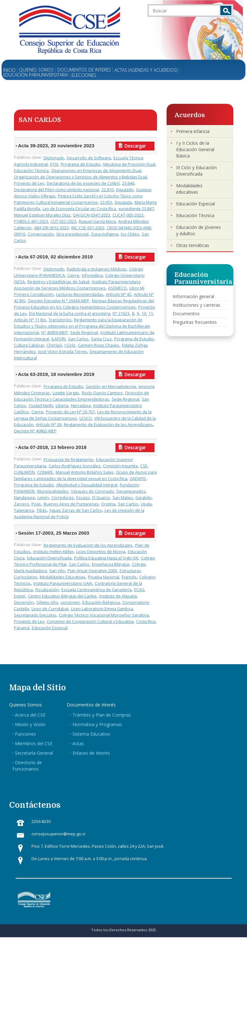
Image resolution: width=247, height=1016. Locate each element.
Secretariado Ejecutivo (35, 615)
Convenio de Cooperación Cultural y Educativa (90, 621)
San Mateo (123, 497)
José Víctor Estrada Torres (62, 351)
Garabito (143, 497)
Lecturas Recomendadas (79, 294)
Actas (78, 743)
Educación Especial (50, 628)
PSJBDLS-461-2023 (31, 221)
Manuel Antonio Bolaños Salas (84, 472)
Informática (92, 275)
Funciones (25, 734)
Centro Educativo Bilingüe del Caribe (62, 596)
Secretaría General (34, 753)
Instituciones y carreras (196, 305)
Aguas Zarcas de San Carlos (75, 510)
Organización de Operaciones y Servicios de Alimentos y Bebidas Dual (80, 177)
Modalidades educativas (189, 189)
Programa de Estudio (80, 164)
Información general (193, 296)
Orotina (108, 504)
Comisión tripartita (120, 466)
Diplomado (54, 158)
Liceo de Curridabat (49, 609)
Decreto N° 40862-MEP (35, 431)
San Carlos (78, 339)
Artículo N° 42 (118, 294)
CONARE (45, 472)
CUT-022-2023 (63, 221)
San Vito (57, 570)
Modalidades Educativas (63, 577)
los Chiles (130, 234)
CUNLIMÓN (24, 472)
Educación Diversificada (49, 558)
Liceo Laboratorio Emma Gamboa (102, 609)
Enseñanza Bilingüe (110, 564)
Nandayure (24, 497)
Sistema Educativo (91, 734)
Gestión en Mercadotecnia (111, 386)
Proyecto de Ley (29, 183)
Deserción (24, 602)
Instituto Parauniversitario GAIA (62, 583)
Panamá (21, 628)
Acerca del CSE (30, 715)
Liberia (62, 405)
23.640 (128, 183)
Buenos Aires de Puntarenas (71, 504)
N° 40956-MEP (54, 332)
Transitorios (60, 320)
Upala (146, 504)
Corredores (62, 497)
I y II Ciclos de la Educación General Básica (195, 149)
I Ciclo (70, 345)
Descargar (135, 146)
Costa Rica (145, 621)
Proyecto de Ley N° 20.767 (70, 412)
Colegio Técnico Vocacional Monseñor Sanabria (104, 615)
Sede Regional (84, 332)
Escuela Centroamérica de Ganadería (96, 589)
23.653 (106, 202)
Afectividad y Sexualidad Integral (86, 485)
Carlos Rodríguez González (74, 466)
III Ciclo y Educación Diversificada (196, 170)
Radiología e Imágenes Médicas (97, 269)
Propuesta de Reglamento (68, 459)
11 (150, 313)
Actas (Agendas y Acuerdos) (145, 70)
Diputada (123, 202)
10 (143, 313)
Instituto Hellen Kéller (53, 551)
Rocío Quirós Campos (102, 393)
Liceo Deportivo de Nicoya (100, 551)
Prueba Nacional (103, 577)
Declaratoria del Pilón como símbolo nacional (56, 189)
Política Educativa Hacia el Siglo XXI (106, 558)
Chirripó (54, 345)
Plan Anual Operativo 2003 (92, 570)
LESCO (85, 418)
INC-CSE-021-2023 (87, 228)
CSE (144, 466)
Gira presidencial (72, 234)
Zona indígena (104, 234)
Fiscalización (47, 589)
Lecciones (70, 602)
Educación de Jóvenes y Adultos (198, 230)
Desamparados (131, 491)
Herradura (81, 405)
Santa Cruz (101, 339)
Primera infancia (192, 131)
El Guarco (101, 497)
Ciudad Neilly (41, 405)
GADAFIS (138, 478)
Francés (129, 577)
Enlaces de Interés (91, 753)
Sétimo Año (47, 602)
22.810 (107, 189)
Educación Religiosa (101, 602)
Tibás (42, 510)
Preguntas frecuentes (195, 322)
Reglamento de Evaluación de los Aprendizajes (108, 424)
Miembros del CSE (33, 743)
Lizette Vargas (65, 393)
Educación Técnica (31, 170)
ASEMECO (117, 288)
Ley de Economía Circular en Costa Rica (79, 208)
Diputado (125, 189)
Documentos (186, 314)
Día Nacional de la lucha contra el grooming (69, 313)
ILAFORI (58, 339)
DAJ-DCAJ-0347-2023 (91, 215)
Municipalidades (52, 491)
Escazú (83, 497)
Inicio (9, 70)
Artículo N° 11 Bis (30, 320)
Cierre (73, 275)
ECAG (139, 589)
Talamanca (24, 510)
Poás (36, 504)
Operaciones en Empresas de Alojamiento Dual (96, 170)
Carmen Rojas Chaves (98, 345)
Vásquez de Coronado (92, 491)
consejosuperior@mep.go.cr (58, 834)
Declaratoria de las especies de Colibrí (83, 183)
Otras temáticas (192, 245)
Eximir (19, 596)
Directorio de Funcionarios (27, 765)
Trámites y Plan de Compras (101, 715)
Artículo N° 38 (48, 424)
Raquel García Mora (97, 221)
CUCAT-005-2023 (128, 215)
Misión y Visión (30, 724)
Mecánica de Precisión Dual (129, 164)
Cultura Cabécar (29, 345)
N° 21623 (121, 313)
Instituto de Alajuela (118, 596)
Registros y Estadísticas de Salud (58, 281)
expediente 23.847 (136, 208)
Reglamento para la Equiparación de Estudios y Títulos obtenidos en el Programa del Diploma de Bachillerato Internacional (82, 326)
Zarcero (21, 504)
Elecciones (84, 75)
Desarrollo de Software (89, 158)
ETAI (54, 164)
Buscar (225, 10)
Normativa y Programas (97, 724)
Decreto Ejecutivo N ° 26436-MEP (58, 301)
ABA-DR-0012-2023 (51, 228)
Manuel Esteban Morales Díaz (42, 215)
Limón (43, 497)
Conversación (41, 234)
